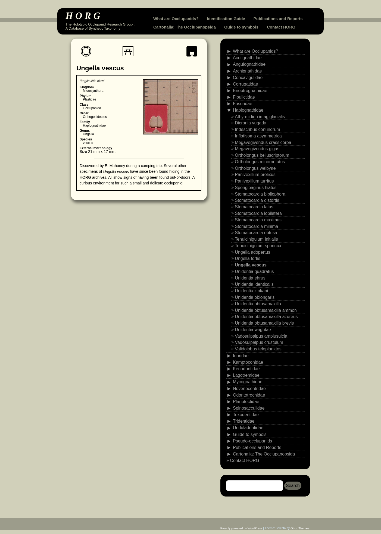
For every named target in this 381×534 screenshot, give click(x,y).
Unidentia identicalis (254, 284)
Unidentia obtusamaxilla (258, 303)
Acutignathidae (247, 57)
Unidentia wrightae (253, 329)
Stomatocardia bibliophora (260, 193)
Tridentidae (243, 421)
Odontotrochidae (249, 394)
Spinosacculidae (249, 408)
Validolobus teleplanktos (258, 349)
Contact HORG (281, 27)
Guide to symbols (241, 27)
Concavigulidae (248, 77)
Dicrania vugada (250, 123)
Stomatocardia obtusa (256, 232)
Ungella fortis (247, 258)
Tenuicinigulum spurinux (258, 245)
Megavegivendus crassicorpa (263, 142)
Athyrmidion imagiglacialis (260, 116)
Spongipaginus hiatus (255, 187)
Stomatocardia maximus (258, 220)
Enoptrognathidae (250, 90)
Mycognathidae (248, 381)
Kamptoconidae (248, 362)
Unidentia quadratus (254, 271)
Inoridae (241, 355)
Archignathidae (247, 70)
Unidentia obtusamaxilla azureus (266, 316)
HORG (84, 16)
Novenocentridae (249, 388)
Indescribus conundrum (257, 129)
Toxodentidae (246, 414)
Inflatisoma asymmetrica (258, 136)
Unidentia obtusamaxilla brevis (264, 323)
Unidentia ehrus (250, 277)
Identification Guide (226, 18)
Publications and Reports (278, 18)
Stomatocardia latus (254, 207)
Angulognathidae (249, 64)
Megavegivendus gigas (257, 148)
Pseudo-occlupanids (252, 440)
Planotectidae (246, 401)
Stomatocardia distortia (257, 200)
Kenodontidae (246, 368)
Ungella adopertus (252, 252)
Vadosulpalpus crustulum (259, 342)
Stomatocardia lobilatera (258, 213)
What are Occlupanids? (176, 18)
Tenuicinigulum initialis (256, 239)
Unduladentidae (248, 427)
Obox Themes (300, 528)
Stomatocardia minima (256, 226)
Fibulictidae (244, 97)
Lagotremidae (246, 375)
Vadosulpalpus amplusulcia (261, 336)
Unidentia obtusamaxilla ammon (266, 310)
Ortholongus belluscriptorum (262, 155)
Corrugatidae (245, 84)
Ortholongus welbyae (255, 168)
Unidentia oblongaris (254, 297)
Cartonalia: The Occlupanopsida (184, 27)
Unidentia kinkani (251, 290)
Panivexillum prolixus (255, 174)
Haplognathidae (248, 110)
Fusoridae (242, 103)
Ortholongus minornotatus (260, 161)
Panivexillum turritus (254, 181)
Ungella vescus (251, 265)
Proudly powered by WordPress (241, 528)
